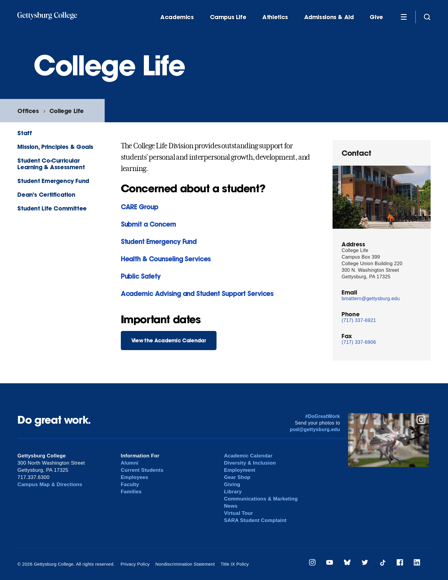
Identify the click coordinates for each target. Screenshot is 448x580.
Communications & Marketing (261, 499)
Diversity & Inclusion (250, 463)
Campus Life (228, 17)
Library (233, 491)
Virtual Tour (238, 513)
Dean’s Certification (46, 194)
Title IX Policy (235, 564)
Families (131, 491)
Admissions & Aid (329, 17)
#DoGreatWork (322, 416)
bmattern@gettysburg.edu (371, 298)
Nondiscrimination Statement (185, 564)
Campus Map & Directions (49, 484)
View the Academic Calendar (168, 340)
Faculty (130, 484)
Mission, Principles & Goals (55, 147)
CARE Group (139, 206)
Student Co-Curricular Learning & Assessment (51, 163)
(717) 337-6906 (359, 342)
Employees (134, 477)
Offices (28, 111)
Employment (239, 470)
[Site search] (427, 17)
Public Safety (141, 276)
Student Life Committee (52, 208)
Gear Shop (237, 477)
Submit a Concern (148, 224)
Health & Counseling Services (166, 258)
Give (376, 17)
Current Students (142, 470)
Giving (232, 484)
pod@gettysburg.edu (315, 429)
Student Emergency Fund (53, 181)
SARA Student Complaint (255, 520)
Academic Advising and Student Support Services (197, 293)
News (230, 506)
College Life (66, 111)
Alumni (129, 463)
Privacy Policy (135, 564)
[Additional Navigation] (403, 17)
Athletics (275, 17)
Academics (177, 17)
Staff (24, 133)
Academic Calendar (248, 456)
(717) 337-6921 (359, 320)
